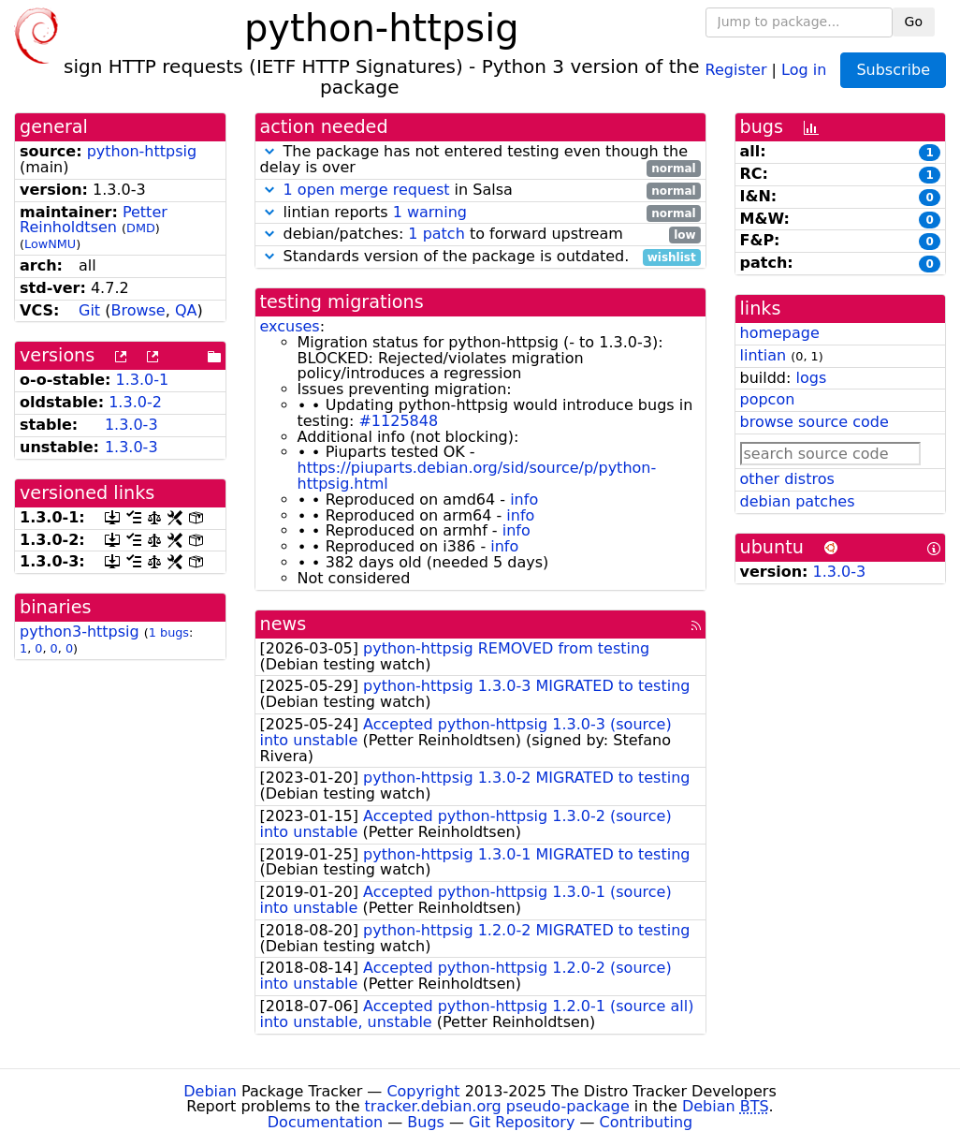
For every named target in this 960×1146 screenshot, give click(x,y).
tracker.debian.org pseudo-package (497, 1106)
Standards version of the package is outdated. (480, 257)
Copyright (422, 1091)
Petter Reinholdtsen (93, 220)
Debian (210, 1091)
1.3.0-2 (135, 402)
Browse (137, 310)
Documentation (325, 1122)
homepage (780, 333)
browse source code (814, 422)
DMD (140, 228)
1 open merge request (367, 189)
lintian (763, 355)
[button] (269, 151)
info (524, 499)
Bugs (425, 1122)
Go (914, 21)
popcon (767, 399)
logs (810, 378)
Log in (803, 69)
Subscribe (893, 70)
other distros (787, 479)
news (283, 624)
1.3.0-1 (142, 380)
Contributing (646, 1122)
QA (186, 310)
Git (89, 310)
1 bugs (169, 632)
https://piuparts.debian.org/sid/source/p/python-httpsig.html (477, 475)
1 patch (436, 233)
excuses (290, 326)
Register (736, 69)
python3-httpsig (79, 631)
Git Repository (522, 1122)
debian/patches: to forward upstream (480, 234)
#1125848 (398, 421)
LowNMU (50, 244)
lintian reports (480, 213)
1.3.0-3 (131, 424)
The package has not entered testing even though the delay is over (480, 160)
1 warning (430, 212)
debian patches (797, 501)
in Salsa (480, 190)
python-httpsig (142, 151)
